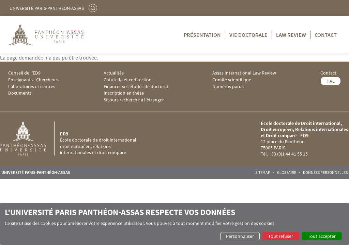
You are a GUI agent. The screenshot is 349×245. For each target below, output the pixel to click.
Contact (326, 34)
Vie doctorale (248, 34)
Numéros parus (228, 86)
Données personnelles (325, 172)
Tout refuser (280, 236)
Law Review (291, 34)
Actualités (114, 73)
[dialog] (174, 224)
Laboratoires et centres (31, 86)
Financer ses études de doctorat (136, 86)
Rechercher (93, 8)
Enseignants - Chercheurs (33, 80)
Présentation (202, 34)
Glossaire (286, 172)
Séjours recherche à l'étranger (134, 100)
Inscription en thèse (124, 93)
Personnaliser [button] (240, 236)
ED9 (64, 134)
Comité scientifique (231, 80)
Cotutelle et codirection (128, 80)
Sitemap (262, 172)
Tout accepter (322, 236)
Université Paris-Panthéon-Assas (47, 8)
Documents (20, 93)
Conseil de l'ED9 (24, 73)
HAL (331, 81)
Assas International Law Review (244, 73)
